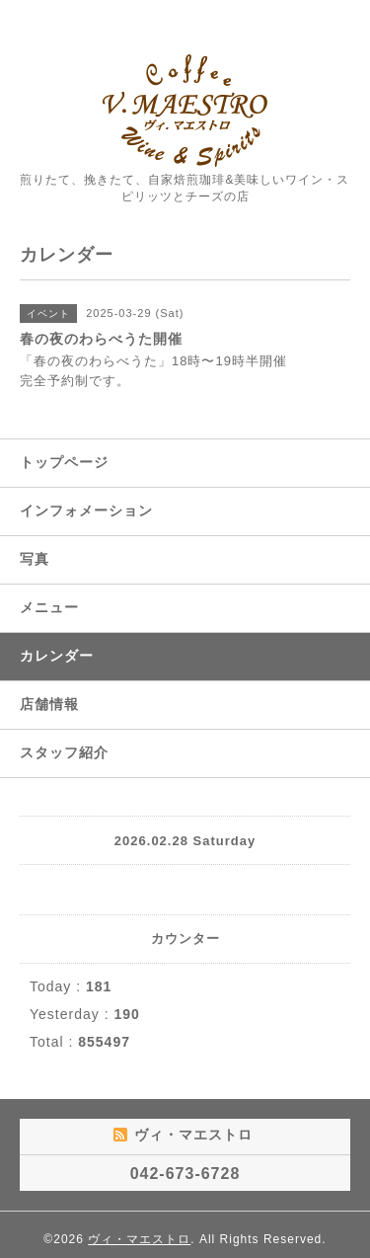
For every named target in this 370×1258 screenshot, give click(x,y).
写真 (34, 559)
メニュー (49, 607)
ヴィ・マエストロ (139, 1239)
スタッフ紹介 (64, 752)
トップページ (64, 462)
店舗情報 (49, 704)
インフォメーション (86, 510)
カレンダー (57, 656)
